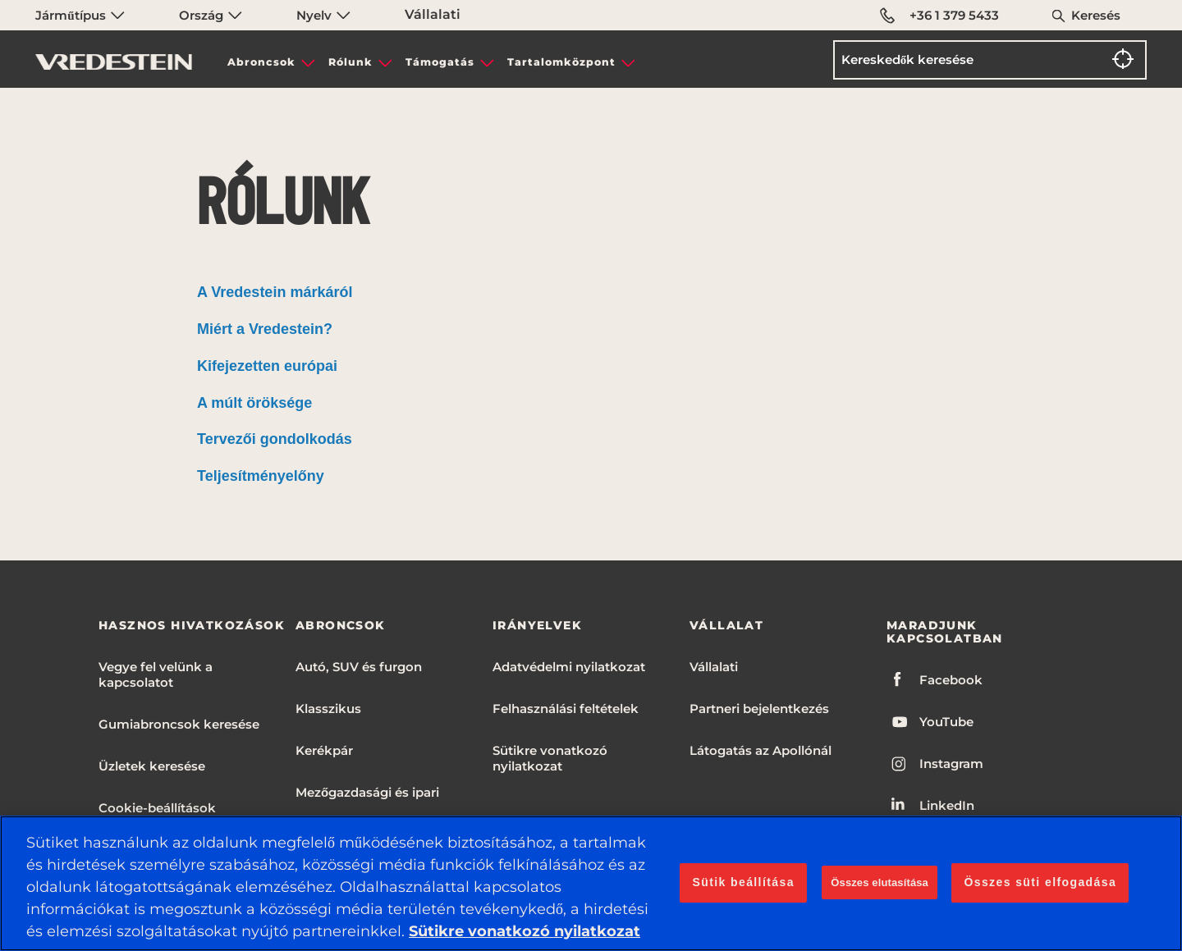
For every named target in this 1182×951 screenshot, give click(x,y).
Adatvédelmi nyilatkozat (568, 666)
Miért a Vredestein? (264, 329)
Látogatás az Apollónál (761, 750)
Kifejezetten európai (267, 366)
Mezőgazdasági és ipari (367, 792)
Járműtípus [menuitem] (79, 15)
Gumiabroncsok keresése (178, 724)
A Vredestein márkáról (274, 292)
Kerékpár (324, 750)
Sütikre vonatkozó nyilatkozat (549, 758)
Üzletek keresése (151, 766)
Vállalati (432, 14)
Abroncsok (261, 62)
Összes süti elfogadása (1040, 882)
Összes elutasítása (879, 882)
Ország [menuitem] (210, 15)
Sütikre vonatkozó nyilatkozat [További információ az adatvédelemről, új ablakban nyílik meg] (524, 931)
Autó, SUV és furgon (359, 666)
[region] (591, 883)
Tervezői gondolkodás (274, 439)
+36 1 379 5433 (939, 15)
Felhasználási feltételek (565, 708)
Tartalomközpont (561, 62)
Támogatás (439, 62)
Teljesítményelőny (260, 476)
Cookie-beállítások (157, 808)
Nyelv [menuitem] (323, 15)
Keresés (1095, 15)
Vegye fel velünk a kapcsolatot (155, 674)
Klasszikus (328, 708)
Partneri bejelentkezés (759, 708)
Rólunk (350, 62)
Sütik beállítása (743, 882)
